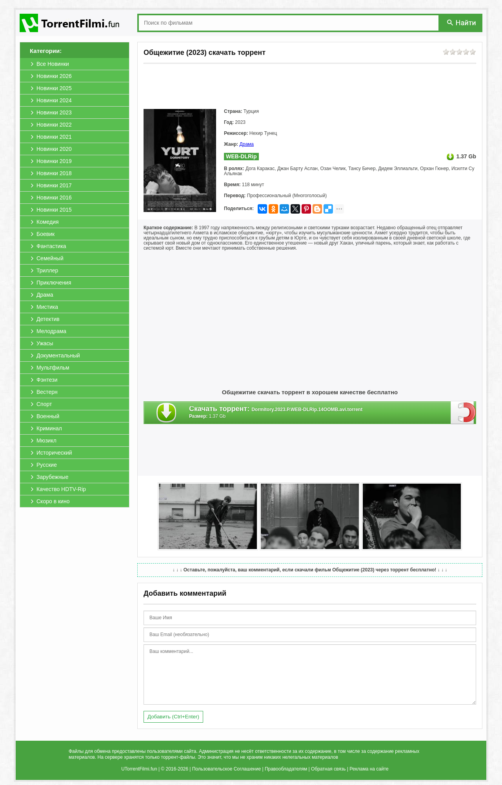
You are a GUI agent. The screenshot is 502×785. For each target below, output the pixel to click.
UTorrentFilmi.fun (139, 769)
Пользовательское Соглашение (226, 769)
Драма (247, 144)
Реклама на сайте (369, 769)
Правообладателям (286, 769)
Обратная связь (328, 769)
